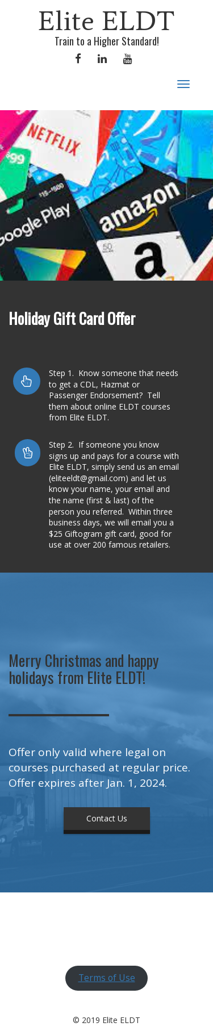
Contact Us (106, 818)
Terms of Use (106, 977)
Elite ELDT (106, 20)
